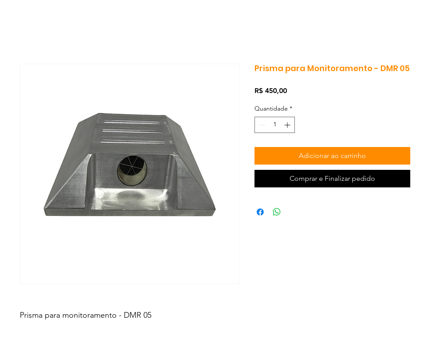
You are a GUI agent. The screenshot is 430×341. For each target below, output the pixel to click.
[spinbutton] (275, 125)
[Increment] (288, 125)
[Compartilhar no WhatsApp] (277, 212)
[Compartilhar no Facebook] (260, 212)
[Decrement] (261, 125)
